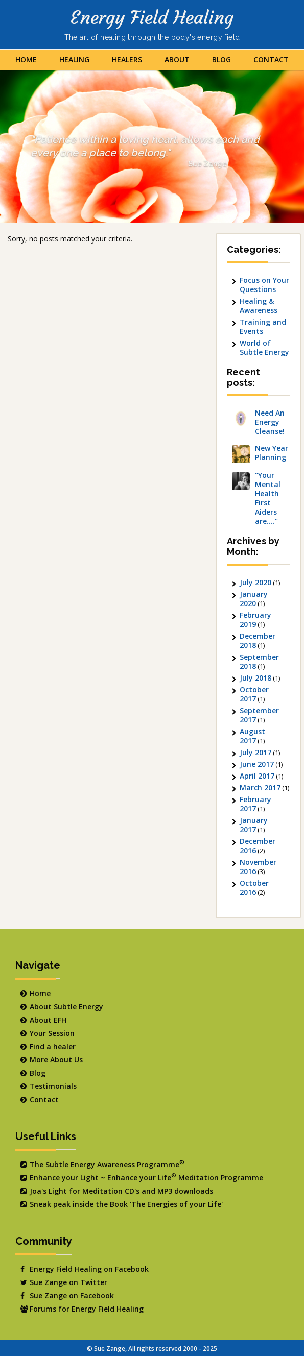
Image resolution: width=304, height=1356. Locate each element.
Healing (74, 59)
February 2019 (255, 619)
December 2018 (257, 640)
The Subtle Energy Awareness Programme (107, 1164)
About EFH (48, 1020)
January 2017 (254, 824)
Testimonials (53, 1086)
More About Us (56, 1059)
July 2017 (255, 752)
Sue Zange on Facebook (72, 1295)
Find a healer (53, 1046)
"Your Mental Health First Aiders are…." (267, 498)
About (177, 59)
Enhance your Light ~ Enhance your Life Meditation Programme (146, 1177)
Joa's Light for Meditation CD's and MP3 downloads (121, 1191)
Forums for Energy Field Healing (87, 1309)
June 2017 (257, 764)
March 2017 (260, 787)
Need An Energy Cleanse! (270, 422)
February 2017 (255, 803)
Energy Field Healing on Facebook (89, 1269)
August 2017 (252, 736)
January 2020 (254, 598)
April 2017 (257, 776)
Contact (271, 59)
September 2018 (259, 661)
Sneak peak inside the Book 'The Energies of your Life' (126, 1204)
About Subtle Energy (66, 1006)
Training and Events (263, 326)
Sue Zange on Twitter (68, 1282)
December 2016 (257, 845)
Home (26, 59)
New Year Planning (271, 453)
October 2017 (254, 694)
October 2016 (254, 887)
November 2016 (258, 866)
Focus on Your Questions (264, 284)
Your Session (52, 1033)
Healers (127, 59)
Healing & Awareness (258, 305)
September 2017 (259, 715)
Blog (221, 59)
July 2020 (255, 582)
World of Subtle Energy (264, 347)
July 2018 (255, 678)
